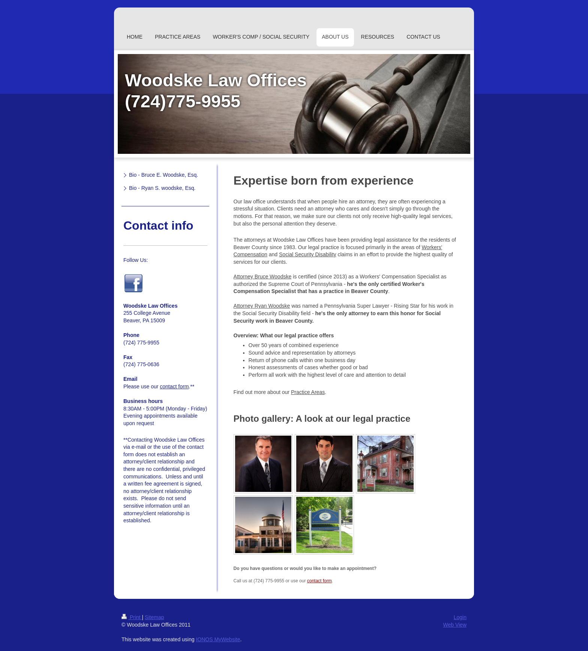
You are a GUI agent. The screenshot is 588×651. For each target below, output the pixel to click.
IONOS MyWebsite (218, 639)
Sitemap (154, 617)
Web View (454, 625)
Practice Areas (308, 392)
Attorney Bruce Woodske (263, 277)
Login (460, 617)
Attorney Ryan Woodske (262, 306)
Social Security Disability (307, 254)
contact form (319, 580)
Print (132, 617)
